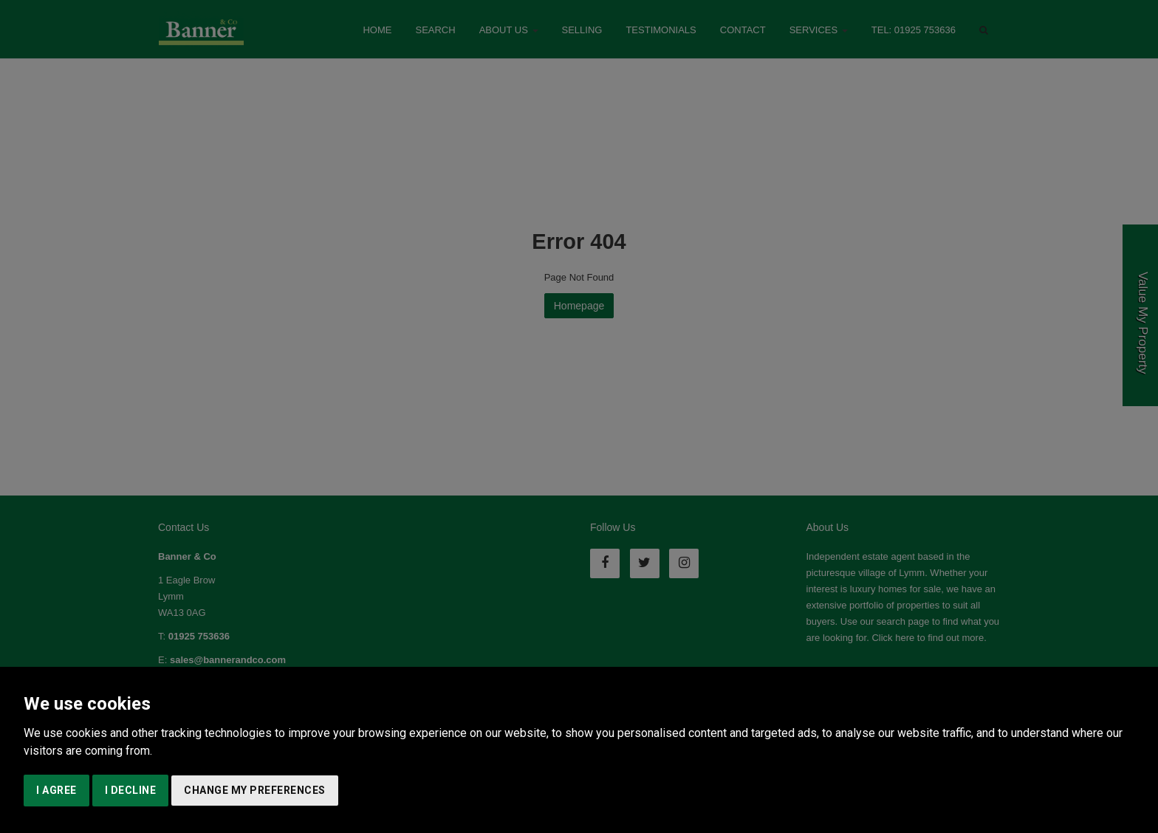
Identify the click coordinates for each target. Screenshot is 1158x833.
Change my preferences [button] (255, 790)
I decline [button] (131, 790)
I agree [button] (56, 790)
